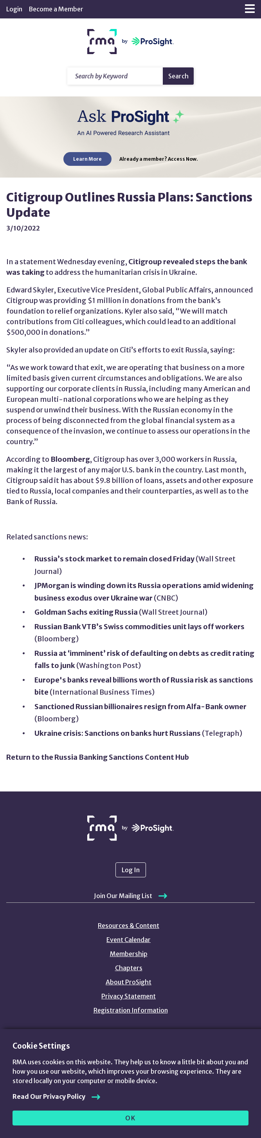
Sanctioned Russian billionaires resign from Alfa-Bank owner (140, 706)
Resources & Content (128, 925)
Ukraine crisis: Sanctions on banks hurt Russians (117, 733)
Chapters (128, 968)
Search (178, 76)
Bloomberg (70, 459)
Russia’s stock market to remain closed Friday (114, 558)
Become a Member (56, 9)
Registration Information (131, 1010)
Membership (129, 954)
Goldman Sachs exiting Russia (86, 612)
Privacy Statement (128, 996)
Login (14, 9)
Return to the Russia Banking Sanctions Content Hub (97, 757)
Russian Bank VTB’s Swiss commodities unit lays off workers (139, 626)
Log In (131, 870)
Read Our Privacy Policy (49, 1096)
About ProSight (128, 982)
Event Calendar (128, 940)
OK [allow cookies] (130, 1118)
